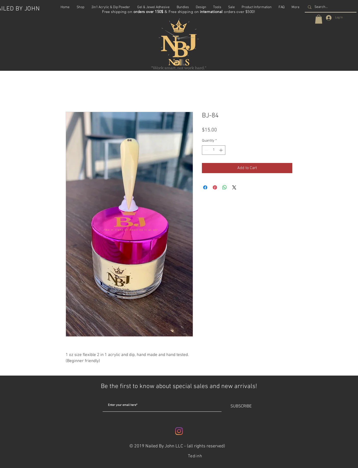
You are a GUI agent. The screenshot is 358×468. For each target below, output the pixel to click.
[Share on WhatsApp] (225, 187)
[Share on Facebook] (205, 187)
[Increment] (221, 150)
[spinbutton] (213, 150)
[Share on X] (234, 187)
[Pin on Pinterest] (215, 187)
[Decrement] (206, 150)
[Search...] (330, 7)
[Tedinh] (195, 456)
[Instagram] (179, 431)
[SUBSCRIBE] (241, 406)
